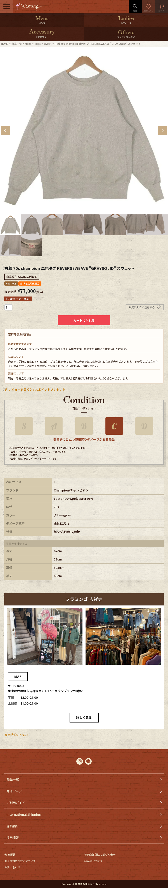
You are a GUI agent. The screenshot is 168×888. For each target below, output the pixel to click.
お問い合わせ (12, 867)
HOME (4, 43)
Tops (37, 43)
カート (161, 6)
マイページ (14, 791)
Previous (5, 130)
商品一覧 (16, 43)
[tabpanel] (84, 130)
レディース (126, 23)
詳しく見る (84, 718)
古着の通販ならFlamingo (92, 884)
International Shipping (24, 814)
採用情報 (13, 837)
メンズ (42, 23)
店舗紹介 (13, 826)
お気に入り (148, 6)
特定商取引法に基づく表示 (100, 854)
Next (162, 130)
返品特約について (16, 735)
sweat (48, 43)
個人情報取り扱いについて (20, 861)
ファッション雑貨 (126, 36)
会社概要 (9, 854)
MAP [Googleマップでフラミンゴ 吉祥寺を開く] (17, 676)
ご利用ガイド (16, 802)
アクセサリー (42, 36)
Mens (28, 43)
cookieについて (93, 861)
